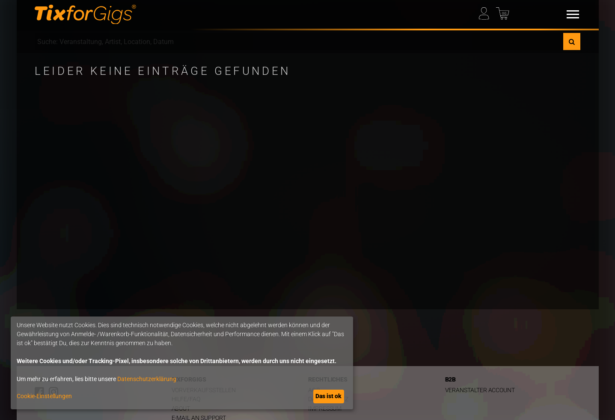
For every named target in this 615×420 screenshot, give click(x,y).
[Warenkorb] (504, 11)
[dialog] (182, 362)
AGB (314, 390)
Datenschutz (328, 399)
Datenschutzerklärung (146, 379)
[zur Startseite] (85, 14)
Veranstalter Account (480, 390)
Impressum (325, 408)
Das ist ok (328, 396)
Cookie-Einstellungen (44, 396)
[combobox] (299, 41)
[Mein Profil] (487, 11)
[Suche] (571, 41)
